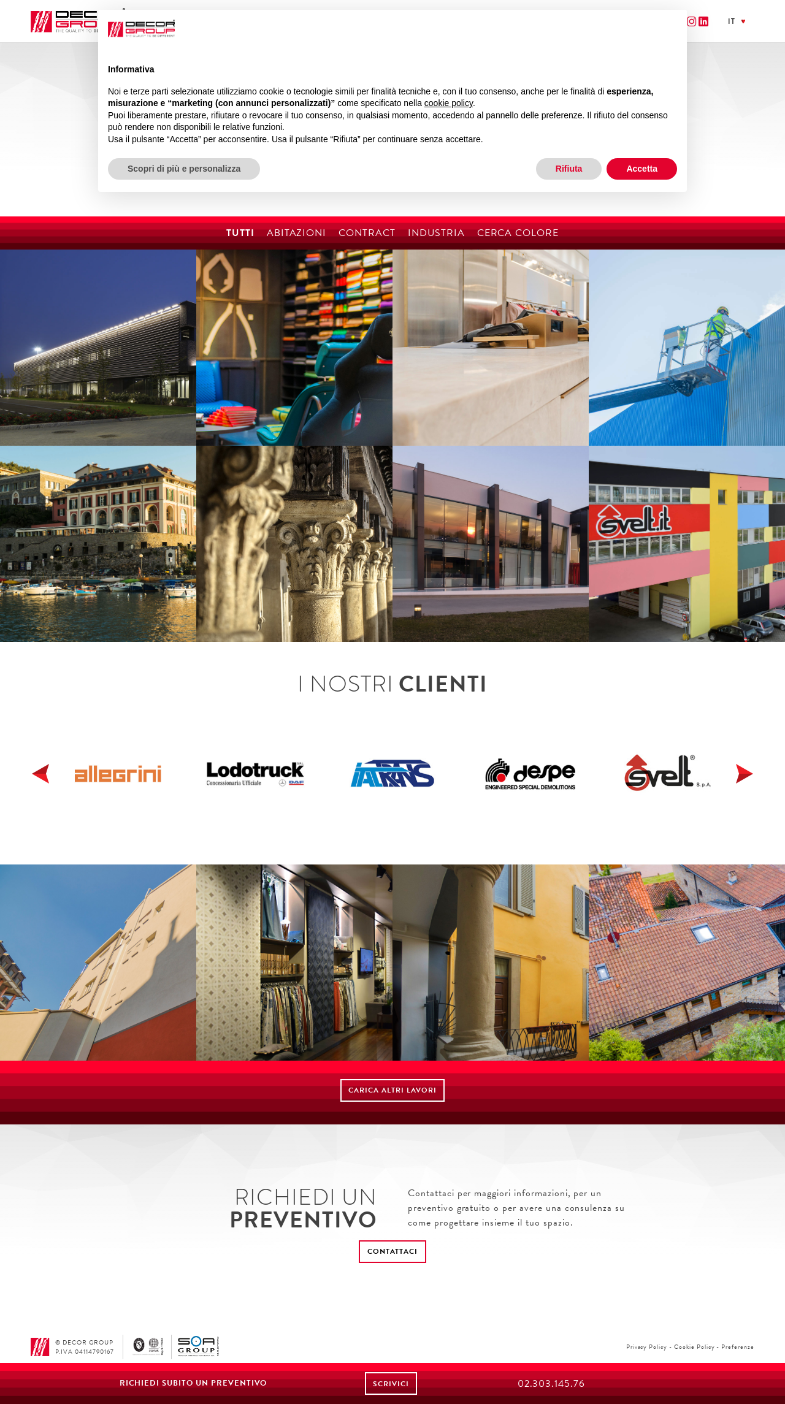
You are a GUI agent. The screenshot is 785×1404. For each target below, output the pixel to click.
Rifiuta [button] (569, 169)
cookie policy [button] (448, 103)
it (731, 21)
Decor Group (78, 22)
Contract (367, 233)
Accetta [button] (641, 169)
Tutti (240, 233)
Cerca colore (518, 233)
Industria (436, 233)
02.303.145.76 (551, 1383)
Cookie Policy (694, 1346)
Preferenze (737, 1346)
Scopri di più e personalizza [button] (184, 169)
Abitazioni (297, 233)
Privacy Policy (646, 1346)
